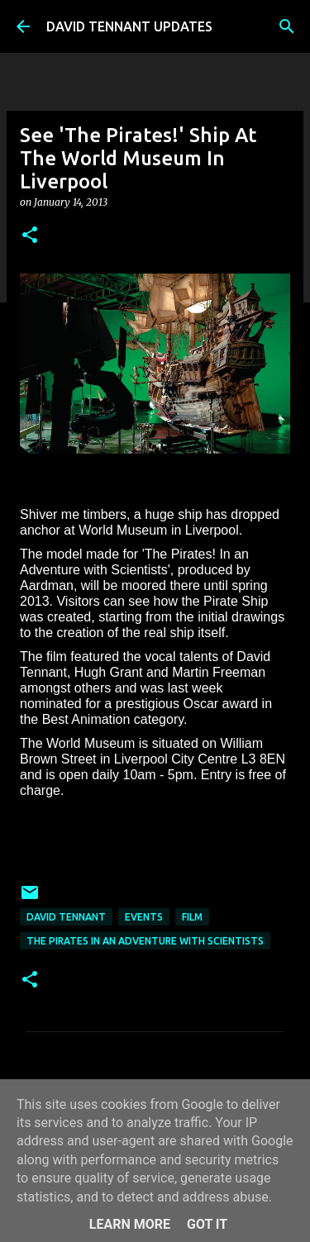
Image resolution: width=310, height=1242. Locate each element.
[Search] (287, 26)
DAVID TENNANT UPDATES (129, 26)
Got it (207, 1224)
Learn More (129, 1224)
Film (192, 916)
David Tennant (66, 916)
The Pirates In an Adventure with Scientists (145, 940)
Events (144, 916)
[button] (30, 236)
